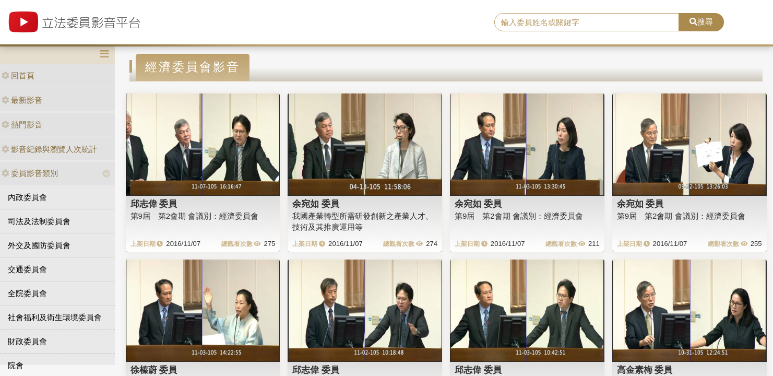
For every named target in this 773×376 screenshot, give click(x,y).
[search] (586, 22)
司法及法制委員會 (39, 221)
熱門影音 (22, 124)
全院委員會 (27, 293)
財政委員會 (27, 341)
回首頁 (18, 75)
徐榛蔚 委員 (153, 369)
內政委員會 (27, 197)
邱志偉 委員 (153, 203)
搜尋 (701, 21)
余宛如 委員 (315, 203)
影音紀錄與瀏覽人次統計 (49, 149)
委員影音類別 (30, 173)
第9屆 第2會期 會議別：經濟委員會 (194, 216)
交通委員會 (27, 269)
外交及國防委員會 (39, 245)
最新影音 (22, 100)
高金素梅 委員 (645, 369)
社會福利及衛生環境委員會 (55, 317)
